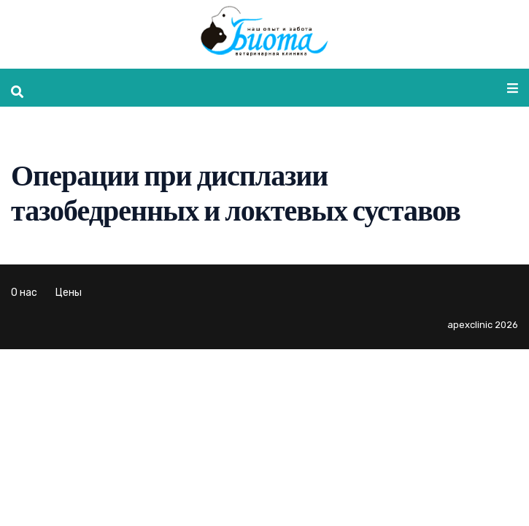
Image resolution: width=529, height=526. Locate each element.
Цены (68, 292)
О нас (24, 292)
